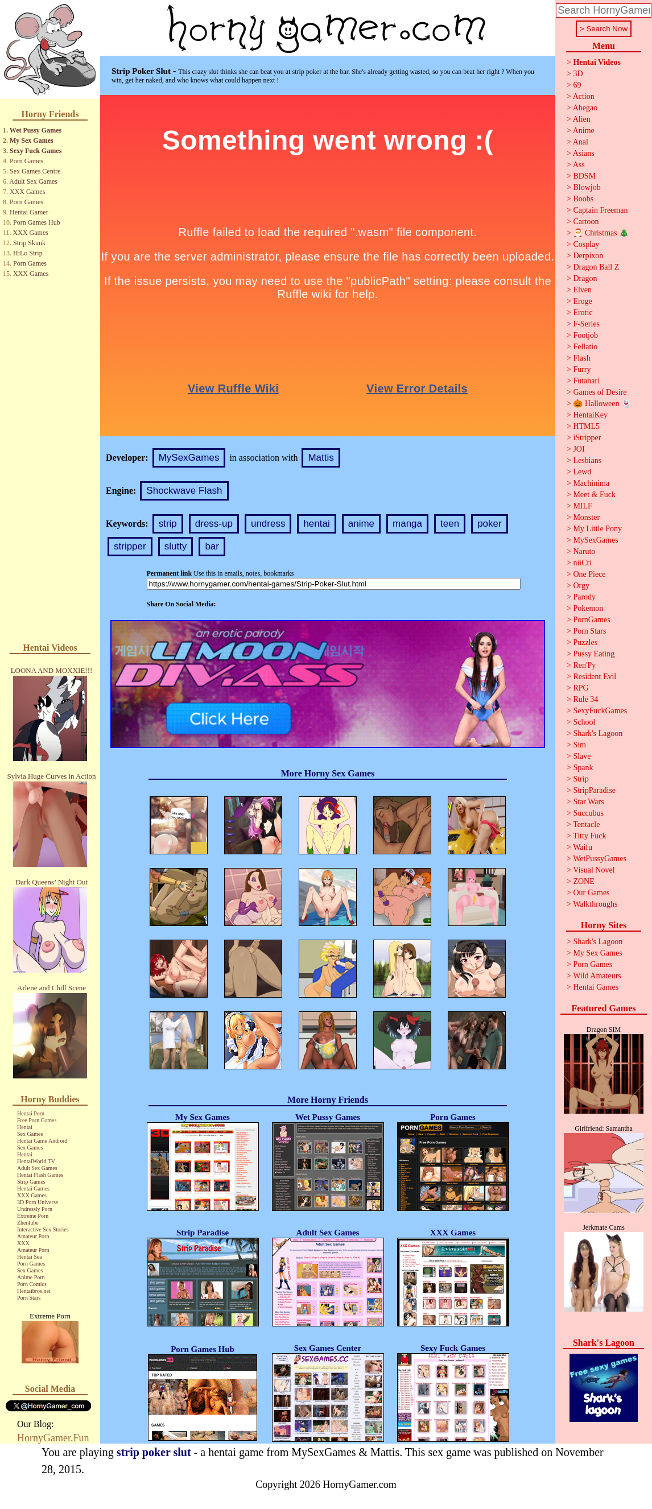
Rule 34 (585, 699)
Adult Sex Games (33, 181)
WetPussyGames (599, 858)
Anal (580, 142)
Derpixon (588, 255)
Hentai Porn (30, 1113)
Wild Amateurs (597, 975)
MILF (582, 506)
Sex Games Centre (35, 171)
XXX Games (27, 192)
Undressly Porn (34, 1209)
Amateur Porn (33, 1236)
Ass (579, 164)
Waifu (582, 847)
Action (584, 96)
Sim (579, 745)
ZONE (583, 881)
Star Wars (588, 801)
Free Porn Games (36, 1120)
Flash (581, 358)
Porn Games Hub (36, 222)
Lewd (582, 472)
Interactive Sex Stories (43, 1229)
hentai (316, 523)
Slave (582, 756)
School (584, 722)
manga (407, 523)
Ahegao (585, 108)
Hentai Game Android (42, 1141)
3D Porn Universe (37, 1202)
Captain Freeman (600, 210)
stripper (130, 546)
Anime (584, 130)
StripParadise (594, 790)
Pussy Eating (593, 654)
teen (449, 523)
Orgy (581, 585)
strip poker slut (154, 1452)
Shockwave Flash (184, 490)
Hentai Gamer (29, 212)
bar (212, 546)
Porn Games (26, 161)
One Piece (589, 574)
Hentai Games (33, 1188)
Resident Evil (594, 676)
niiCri (582, 563)
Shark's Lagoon (597, 733)
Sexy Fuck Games (35, 151)
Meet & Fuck (594, 494)
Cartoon (586, 221)
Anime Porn (31, 1277)
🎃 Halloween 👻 (602, 403)
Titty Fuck (589, 836)
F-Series (586, 324)
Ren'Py (584, 665)
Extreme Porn (32, 1216)
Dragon (585, 278)
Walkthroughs (595, 904)
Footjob (585, 335)
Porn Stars (28, 1298)
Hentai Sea (29, 1257)
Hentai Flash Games (40, 1175)
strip (168, 523)
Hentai (24, 1127)
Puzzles (585, 642)
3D (578, 73)
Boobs (583, 199)
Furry (582, 369)
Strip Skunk (29, 243)
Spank (583, 767)
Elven (582, 290)
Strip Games (31, 1182)
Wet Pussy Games (35, 130)
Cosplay (586, 244)
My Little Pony (597, 528)
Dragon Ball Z (596, 267)
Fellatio (585, 346)
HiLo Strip (28, 253)
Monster (586, 517)
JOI (578, 449)
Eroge (582, 301)
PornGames (591, 619)
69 (577, 85)
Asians (584, 153)
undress (268, 523)
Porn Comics (32, 1284)
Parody (584, 597)
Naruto (584, 551)
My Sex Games (31, 140)
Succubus (588, 813)
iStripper (587, 437)
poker (489, 523)
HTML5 (586, 426)
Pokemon (588, 608)
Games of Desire (599, 392)
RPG (580, 688)
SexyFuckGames (600, 710)
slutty (175, 546)
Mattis (320, 457)
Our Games (591, 892)
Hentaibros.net (34, 1291)
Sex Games (30, 1134)
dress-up (214, 523)
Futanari (586, 381)
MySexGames (189, 457)
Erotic (582, 312)
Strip (580, 779)
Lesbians (587, 460)
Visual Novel (593, 870)
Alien (582, 119)
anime (361, 523)
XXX (23, 1243)
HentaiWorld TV (36, 1161)
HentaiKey (590, 415)
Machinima (591, 483)
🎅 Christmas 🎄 (601, 233)
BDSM (584, 176)
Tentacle (586, 824)
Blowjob (586, 187)
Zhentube (28, 1222)
